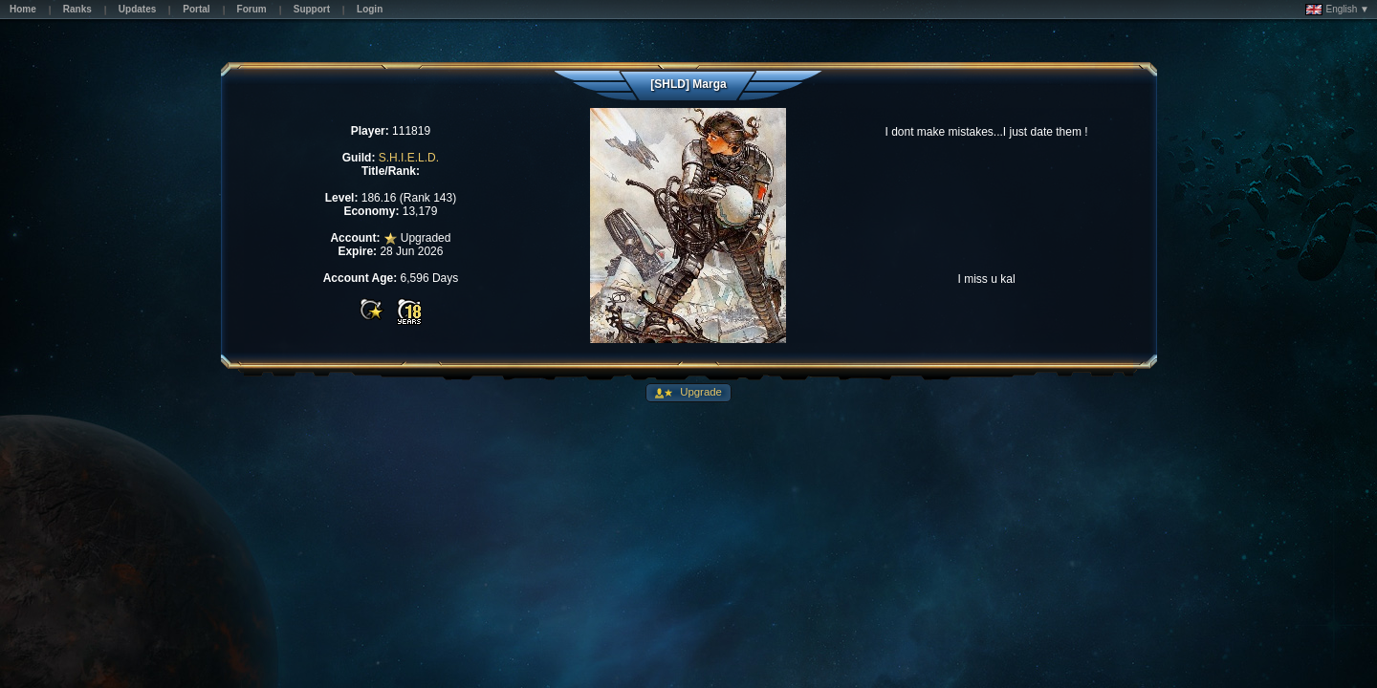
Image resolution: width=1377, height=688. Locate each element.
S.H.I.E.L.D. (409, 157)
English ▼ (1337, 9)
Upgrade (699, 392)
